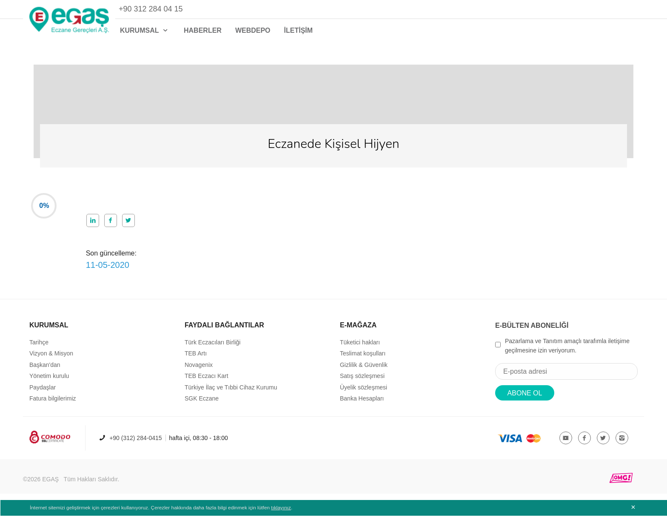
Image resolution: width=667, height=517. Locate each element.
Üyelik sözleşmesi (363, 391)
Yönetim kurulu (49, 380)
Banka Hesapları (362, 402)
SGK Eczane (202, 402)
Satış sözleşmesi (362, 380)
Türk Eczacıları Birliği (212, 346)
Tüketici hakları (360, 346)
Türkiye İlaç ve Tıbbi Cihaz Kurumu (231, 391)
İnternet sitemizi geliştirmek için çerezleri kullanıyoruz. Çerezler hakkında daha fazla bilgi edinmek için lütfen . (162, 509)
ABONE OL (524, 397)
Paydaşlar (42, 391)
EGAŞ (50, 483)
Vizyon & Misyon (51, 357)
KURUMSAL (145, 30)
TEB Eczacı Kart (206, 380)
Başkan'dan (44, 369)
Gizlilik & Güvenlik (364, 369)
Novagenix (199, 369)
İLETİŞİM (298, 30)
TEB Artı (196, 357)
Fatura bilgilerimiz (52, 402)
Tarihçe (38, 346)
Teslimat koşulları (362, 357)
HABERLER (203, 30)
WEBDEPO (253, 30)
